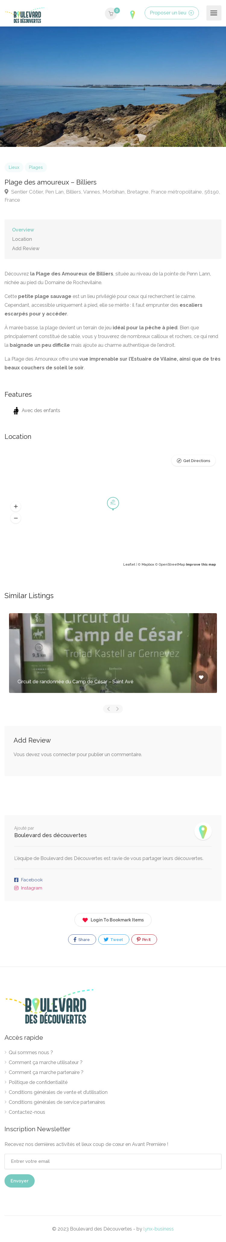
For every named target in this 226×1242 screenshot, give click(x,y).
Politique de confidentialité (38, 1082)
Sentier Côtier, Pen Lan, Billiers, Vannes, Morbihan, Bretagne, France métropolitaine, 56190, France (112, 196)
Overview (23, 230)
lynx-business (158, 1229)
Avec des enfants (37, 410)
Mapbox (148, 565)
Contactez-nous (27, 1112)
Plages (36, 167)
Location (22, 239)
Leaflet (129, 565)
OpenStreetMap (172, 565)
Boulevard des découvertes (50, 835)
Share (82, 939)
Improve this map (201, 565)
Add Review (25, 248)
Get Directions (196, 460)
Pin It (144, 939)
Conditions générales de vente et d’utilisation (58, 1092)
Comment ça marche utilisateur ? (46, 1062)
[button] (16, 506)
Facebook (32, 880)
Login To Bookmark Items (113, 918)
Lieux (14, 167)
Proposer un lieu (172, 13)
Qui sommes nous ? (31, 1052)
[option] (113, 86)
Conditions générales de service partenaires (57, 1102)
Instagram (31, 888)
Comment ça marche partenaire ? (46, 1072)
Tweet (113, 939)
